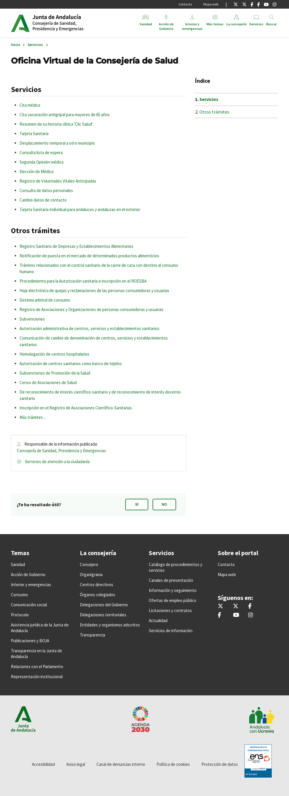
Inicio (76, 23)
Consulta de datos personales (46, 190)
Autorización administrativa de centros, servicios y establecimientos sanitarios (89, 328)
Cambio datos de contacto (43, 200)
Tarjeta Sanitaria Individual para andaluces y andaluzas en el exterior (80, 209)
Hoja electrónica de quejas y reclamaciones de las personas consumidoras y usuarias (94, 290)
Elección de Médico (37, 171)
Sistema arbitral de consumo (45, 300)
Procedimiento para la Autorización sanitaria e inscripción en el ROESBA (83, 281)
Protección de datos (219, 764)
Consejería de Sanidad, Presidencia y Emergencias (61, 450)
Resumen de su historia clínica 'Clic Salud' (56, 124)
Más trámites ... (33, 417)
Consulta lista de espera (41, 152)
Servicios (35, 44)
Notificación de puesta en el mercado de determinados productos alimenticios (89, 255)
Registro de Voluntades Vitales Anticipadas (58, 181)
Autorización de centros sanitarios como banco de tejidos (71, 363)
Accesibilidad (43, 764)
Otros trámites (214, 112)
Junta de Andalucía (20, 23)
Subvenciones (32, 319)
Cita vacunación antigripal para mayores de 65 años (65, 114)
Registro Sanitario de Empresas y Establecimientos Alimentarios (76, 246)
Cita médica (30, 105)
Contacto (185, 4)
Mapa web (210, 4)
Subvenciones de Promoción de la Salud (55, 373)
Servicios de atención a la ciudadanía (57, 461)
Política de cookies (173, 764)
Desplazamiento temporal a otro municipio (57, 143)
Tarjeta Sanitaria (34, 133)
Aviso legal (75, 764)
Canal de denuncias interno (121, 764)
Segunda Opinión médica (41, 162)
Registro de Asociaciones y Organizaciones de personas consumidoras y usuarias (91, 309)
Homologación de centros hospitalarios (54, 354)
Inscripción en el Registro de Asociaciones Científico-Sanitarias (76, 408)
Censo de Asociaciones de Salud (48, 382)
